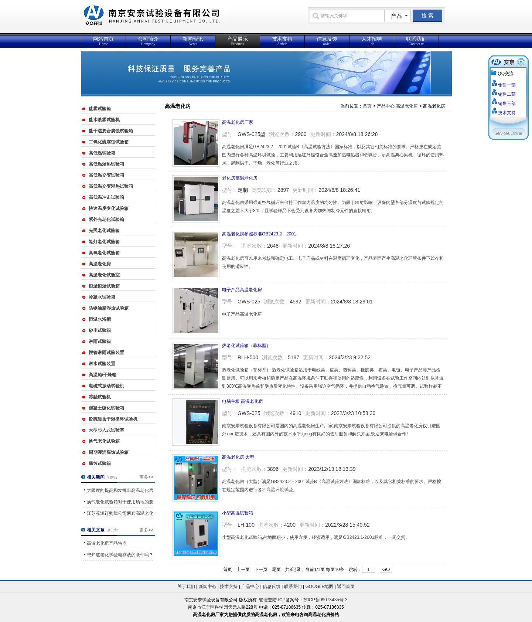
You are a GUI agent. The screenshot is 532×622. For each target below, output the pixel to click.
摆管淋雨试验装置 (106, 352)
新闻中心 (207, 586)
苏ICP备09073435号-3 (325, 599)
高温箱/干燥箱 (102, 374)
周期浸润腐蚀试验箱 (109, 452)
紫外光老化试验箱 (106, 219)
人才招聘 (371, 41)
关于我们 (186, 586)
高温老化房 (100, 263)
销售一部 (507, 85)
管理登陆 (268, 599)
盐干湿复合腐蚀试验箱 (111, 130)
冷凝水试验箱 (102, 297)
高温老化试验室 (104, 275)
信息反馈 (327, 41)
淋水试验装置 (102, 363)
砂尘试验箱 (100, 330)
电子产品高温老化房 (242, 289)
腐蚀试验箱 (100, 463)
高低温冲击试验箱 (106, 197)
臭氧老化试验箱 (104, 252)
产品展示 (237, 41)
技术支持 (282, 41)
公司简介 (148, 41)
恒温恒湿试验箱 (104, 286)
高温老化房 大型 (238, 457)
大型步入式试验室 (106, 430)
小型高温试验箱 (237, 513)
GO (386, 569)
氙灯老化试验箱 (104, 241)
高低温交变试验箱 (106, 175)
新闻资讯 (193, 41)
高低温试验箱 (102, 153)
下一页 (260, 569)
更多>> (146, 477)
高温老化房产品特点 (107, 543)
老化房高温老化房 (240, 178)
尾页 (276, 569)
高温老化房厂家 (237, 122)
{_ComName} (188, 19)
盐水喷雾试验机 (104, 119)
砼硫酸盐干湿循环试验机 (113, 419)
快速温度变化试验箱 (109, 208)
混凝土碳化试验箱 (106, 408)
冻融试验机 (100, 397)
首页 (367, 106)
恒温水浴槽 (100, 319)
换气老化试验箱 (104, 441)
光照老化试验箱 (104, 230)
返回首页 (346, 586)
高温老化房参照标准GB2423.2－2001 (259, 234)
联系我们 (416, 41)
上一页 (243, 569)
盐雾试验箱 (100, 108)
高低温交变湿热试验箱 (111, 186)
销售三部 (507, 103)
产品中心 (386, 106)
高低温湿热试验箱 (106, 164)
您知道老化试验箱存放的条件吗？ (120, 554)
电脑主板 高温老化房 (242, 401)
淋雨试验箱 (100, 341)
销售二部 (507, 94)
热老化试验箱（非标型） (246, 345)
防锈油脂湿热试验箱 (109, 308)
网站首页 (103, 41)
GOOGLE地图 (319, 586)
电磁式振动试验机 (106, 385)
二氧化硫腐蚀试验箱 (109, 142)
